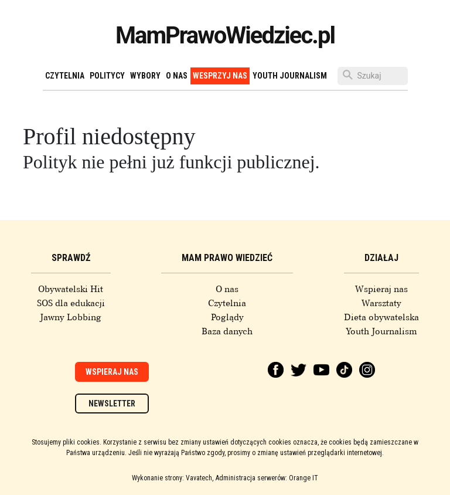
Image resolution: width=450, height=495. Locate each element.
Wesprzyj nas (220, 75)
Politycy (107, 75)
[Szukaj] (373, 76)
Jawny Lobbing (70, 317)
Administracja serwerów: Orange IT (267, 478)
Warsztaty (381, 303)
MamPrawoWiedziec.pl (225, 35)
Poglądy (227, 317)
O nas (177, 75)
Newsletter (111, 403)
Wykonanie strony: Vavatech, (172, 478)
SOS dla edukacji (71, 303)
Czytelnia (64, 75)
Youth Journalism (290, 75)
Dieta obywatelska (381, 317)
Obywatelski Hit (70, 289)
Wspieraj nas (381, 289)
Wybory (145, 75)
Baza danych (227, 331)
